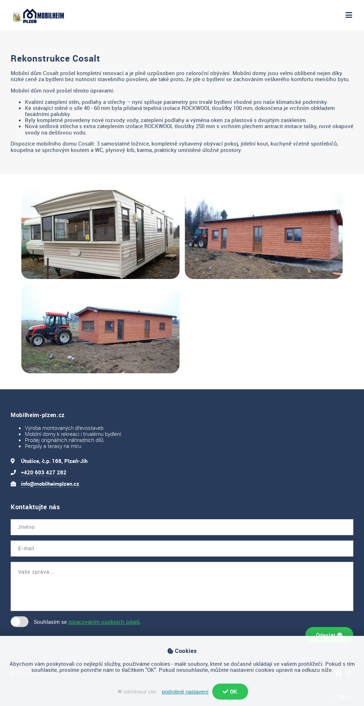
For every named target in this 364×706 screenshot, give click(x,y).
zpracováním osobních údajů (104, 621)
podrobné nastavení (185, 692)
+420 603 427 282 (43, 472)
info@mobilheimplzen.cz (50, 483)
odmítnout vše (137, 692)
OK (230, 691)
